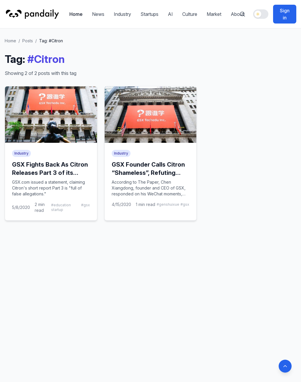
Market (214, 14)
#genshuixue (168, 204)
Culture (189, 14)
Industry (122, 14)
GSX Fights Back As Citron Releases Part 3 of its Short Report (50, 173)
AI (170, 14)
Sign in (285, 14)
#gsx (85, 205)
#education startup (61, 207)
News (98, 14)
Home (76, 14)
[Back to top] (285, 366)
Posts (27, 40)
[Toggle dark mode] (261, 14)
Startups (149, 14)
